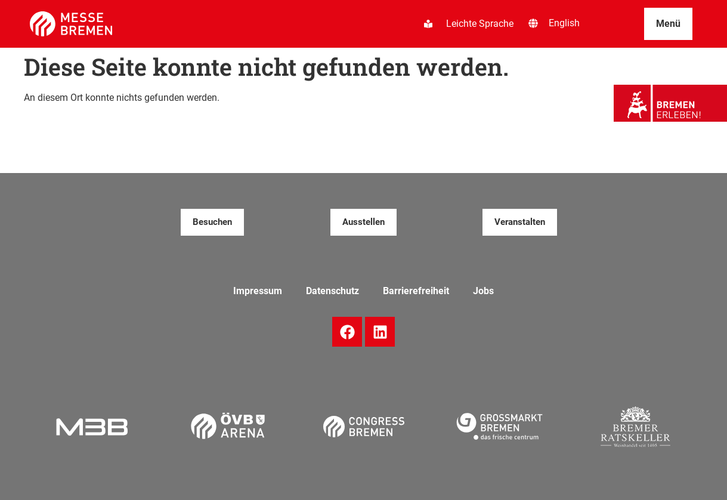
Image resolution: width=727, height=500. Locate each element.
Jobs (483, 291)
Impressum (257, 291)
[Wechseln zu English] (564, 23)
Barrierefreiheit (416, 291)
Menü (668, 23)
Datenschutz (332, 291)
